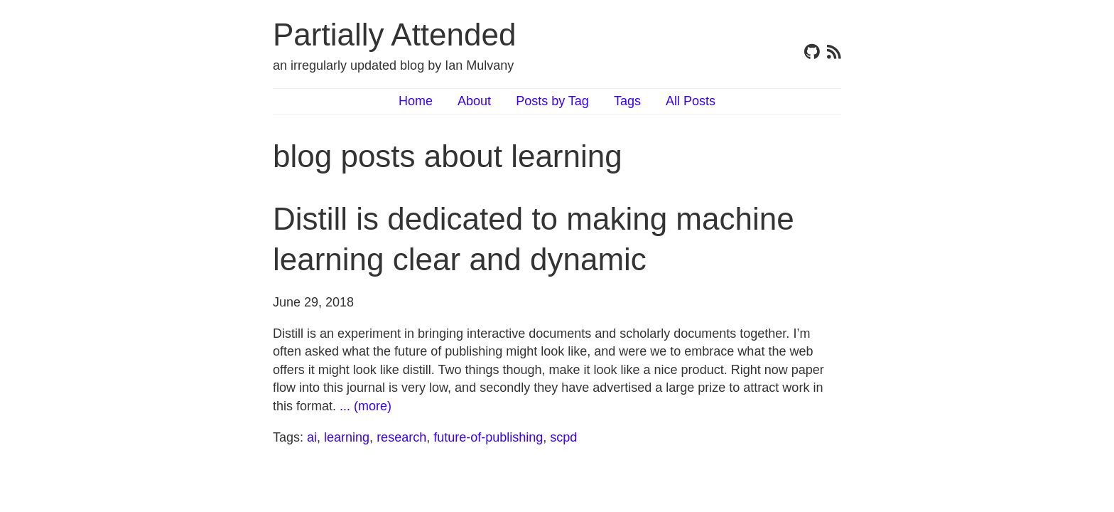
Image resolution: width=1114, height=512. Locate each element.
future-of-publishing (488, 437)
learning (346, 437)
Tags (627, 101)
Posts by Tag (552, 101)
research (401, 437)
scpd (563, 437)
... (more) (365, 406)
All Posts (690, 101)
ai (312, 437)
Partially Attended (394, 34)
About (474, 101)
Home (416, 101)
